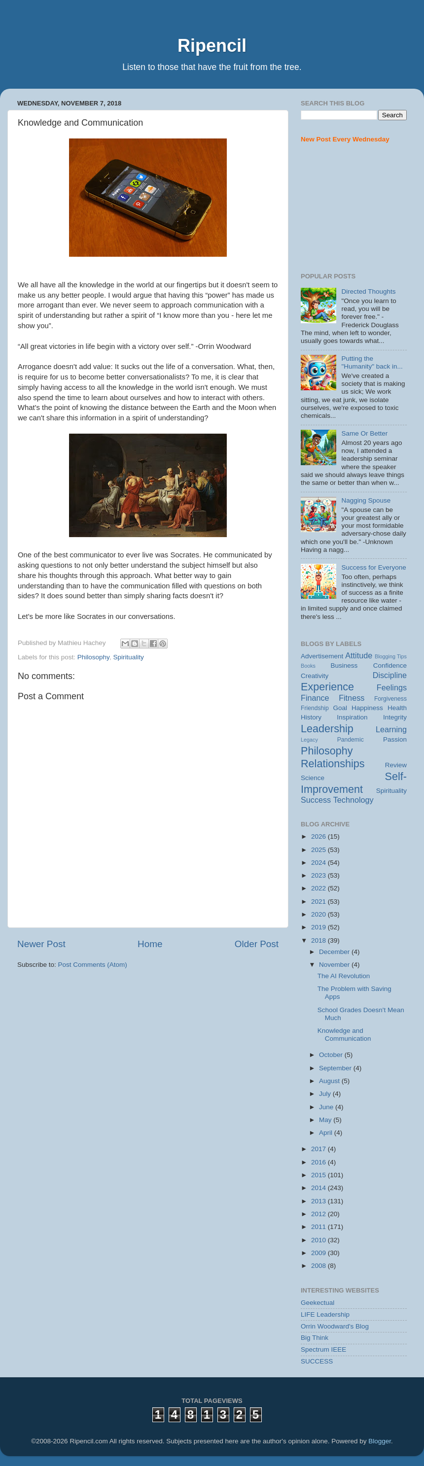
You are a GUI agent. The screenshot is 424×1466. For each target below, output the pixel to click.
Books (308, 666)
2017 (319, 1149)
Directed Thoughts (368, 291)
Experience (327, 687)
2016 (319, 1162)
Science (312, 778)
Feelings (392, 687)
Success (316, 799)
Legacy (309, 740)
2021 (319, 901)
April (326, 1132)
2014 (319, 1188)
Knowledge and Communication (344, 1034)
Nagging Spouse (365, 500)
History (311, 717)
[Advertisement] (354, 208)
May (326, 1120)
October (332, 1054)
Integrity (395, 717)
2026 (319, 836)
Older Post (257, 944)
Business (344, 665)
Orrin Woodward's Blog (335, 1326)
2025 (319, 849)
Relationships (333, 763)
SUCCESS (317, 1361)
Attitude (358, 655)
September (336, 1068)
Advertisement (322, 656)
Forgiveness (390, 698)
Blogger (379, 1441)
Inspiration (352, 717)
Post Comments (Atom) (92, 964)
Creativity (314, 676)
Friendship (315, 708)
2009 (319, 1253)
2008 (319, 1265)
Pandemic (350, 739)
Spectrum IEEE (323, 1349)
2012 (319, 1214)
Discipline (390, 675)
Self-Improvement (354, 782)
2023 (319, 875)
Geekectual (317, 1302)
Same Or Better (364, 433)
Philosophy (93, 657)
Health (397, 708)
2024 (319, 862)
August (330, 1081)
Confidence (390, 665)
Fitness (351, 697)
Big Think (314, 1337)
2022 (319, 888)
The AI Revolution (344, 976)
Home (150, 944)
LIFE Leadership (325, 1314)
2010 (319, 1240)
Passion (395, 739)
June (327, 1107)
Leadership (327, 728)
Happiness (367, 708)
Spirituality (128, 657)
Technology (353, 799)
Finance (315, 697)
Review (396, 765)
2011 (319, 1226)
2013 (319, 1201)
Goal (340, 708)
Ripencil (212, 45)
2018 (319, 940)
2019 (319, 927)
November (335, 964)
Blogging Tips (391, 656)
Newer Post (41, 944)
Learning (391, 729)
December (335, 951)
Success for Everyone (373, 567)
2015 (319, 1175)
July (326, 1093)
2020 (319, 914)
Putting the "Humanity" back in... (371, 362)
